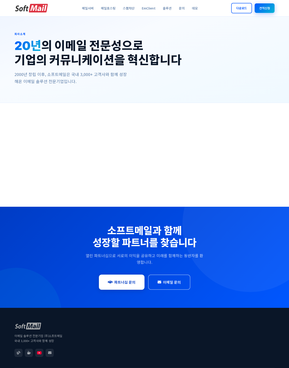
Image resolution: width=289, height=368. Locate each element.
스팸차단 (129, 8)
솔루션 (167, 8)
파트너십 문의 (121, 282)
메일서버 (88, 8)
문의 (182, 8)
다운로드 (241, 8)
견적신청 (264, 8)
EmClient (149, 8)
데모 (195, 8)
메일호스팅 (108, 8)
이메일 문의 (169, 282)
